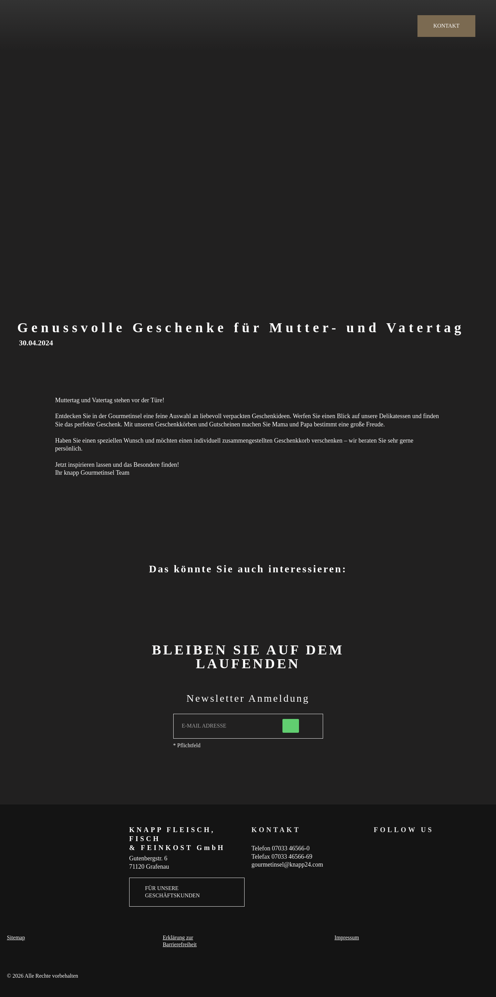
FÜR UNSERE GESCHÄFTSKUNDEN (172, 891)
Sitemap (16, 937)
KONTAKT (446, 26)
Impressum (346, 937)
